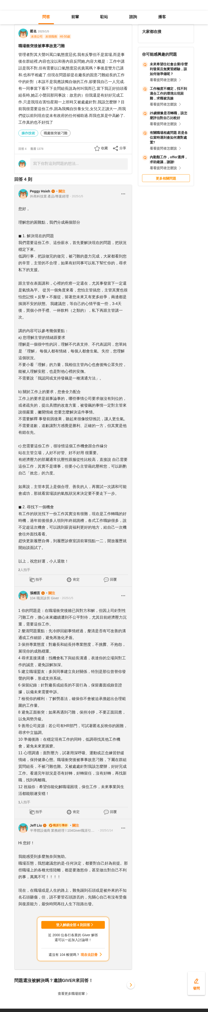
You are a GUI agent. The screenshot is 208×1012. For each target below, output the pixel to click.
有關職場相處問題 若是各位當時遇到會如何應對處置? (169, 137)
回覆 (113, 579)
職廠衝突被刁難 (55, 133)
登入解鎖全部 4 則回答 (73, 925)
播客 (162, 17)
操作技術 (28, 133)
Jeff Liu (36, 825)
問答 (46, 17)
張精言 (35, 593)
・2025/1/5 (76, 196)
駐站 (104, 17)
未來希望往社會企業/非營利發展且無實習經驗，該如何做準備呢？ (169, 69)
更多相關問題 (166, 178)
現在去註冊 (89, 955)
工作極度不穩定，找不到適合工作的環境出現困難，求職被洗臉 (168, 93)
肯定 (76, 579)
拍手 (39, 579)
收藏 (104, 148)
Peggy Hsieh (40, 191)
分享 (122, 148)
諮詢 (133, 17)
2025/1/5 (43, 31)
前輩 (75, 17)
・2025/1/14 (105, 830)
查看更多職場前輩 (71, 994)
